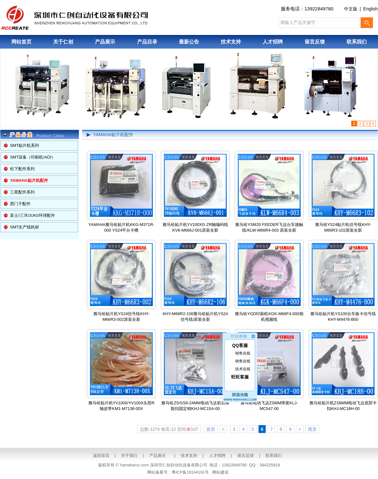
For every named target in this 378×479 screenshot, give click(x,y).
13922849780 (318, 8)
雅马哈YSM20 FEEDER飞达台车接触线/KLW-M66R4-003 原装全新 (269, 193)
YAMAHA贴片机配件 (113, 134)
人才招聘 (273, 41)
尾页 (312, 429)
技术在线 (242, 367)
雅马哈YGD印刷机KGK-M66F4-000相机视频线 (269, 282)
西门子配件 (20, 203)
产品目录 (147, 41)
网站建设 (220, 472)
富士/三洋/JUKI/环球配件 (32, 215)
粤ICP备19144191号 (190, 472)
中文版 (350, 8)
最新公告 (189, 41)
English (370, 8)
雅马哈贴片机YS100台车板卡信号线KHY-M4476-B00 (343, 282)
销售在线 (242, 351)
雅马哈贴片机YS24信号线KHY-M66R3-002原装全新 (121, 282)
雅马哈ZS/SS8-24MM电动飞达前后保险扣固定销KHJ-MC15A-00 (195, 371)
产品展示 (105, 41)
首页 (210, 429)
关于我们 (129, 455)
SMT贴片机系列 (24, 145)
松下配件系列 (22, 168)
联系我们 (357, 41)
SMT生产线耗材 (24, 227)
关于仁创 (63, 41)
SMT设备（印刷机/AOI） (32, 157)
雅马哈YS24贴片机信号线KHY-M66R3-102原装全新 (343, 193)
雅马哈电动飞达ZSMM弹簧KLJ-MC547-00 (269, 371)
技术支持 (231, 41)
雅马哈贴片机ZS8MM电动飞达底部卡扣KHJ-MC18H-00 (343, 371)
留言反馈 (315, 41)
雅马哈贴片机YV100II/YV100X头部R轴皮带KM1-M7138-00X (121, 371)
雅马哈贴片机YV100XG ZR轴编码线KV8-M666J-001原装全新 (195, 193)
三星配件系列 (22, 192)
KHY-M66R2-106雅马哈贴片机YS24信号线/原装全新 (195, 282)
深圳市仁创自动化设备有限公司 (178, 465)
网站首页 (21, 41)
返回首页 (101, 455)
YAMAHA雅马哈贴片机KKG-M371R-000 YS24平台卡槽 (121, 193)
